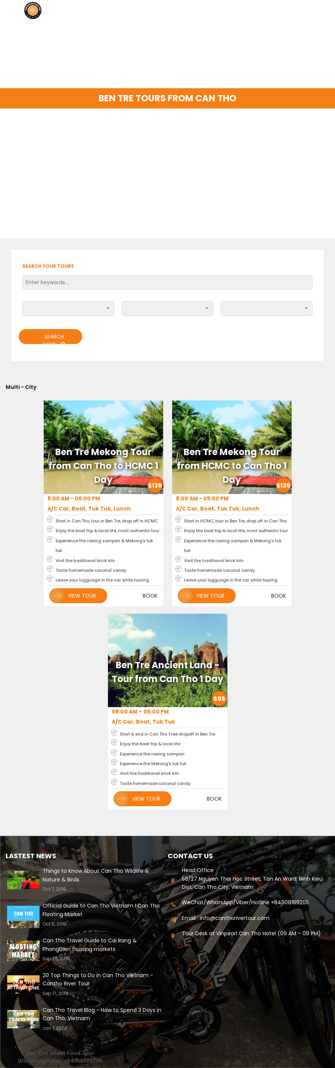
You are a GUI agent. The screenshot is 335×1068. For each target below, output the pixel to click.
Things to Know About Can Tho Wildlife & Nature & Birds (96, 875)
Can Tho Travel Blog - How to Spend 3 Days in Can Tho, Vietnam (102, 1014)
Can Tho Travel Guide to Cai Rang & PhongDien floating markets (90, 944)
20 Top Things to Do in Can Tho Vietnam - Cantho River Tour (98, 979)
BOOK (150, 595)
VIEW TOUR (73, 595)
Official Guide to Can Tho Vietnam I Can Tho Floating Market (101, 910)
